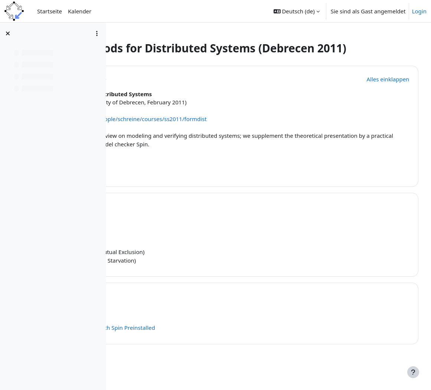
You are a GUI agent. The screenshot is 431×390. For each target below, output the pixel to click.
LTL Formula (166, 265)
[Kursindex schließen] (8, 33)
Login (419, 11)
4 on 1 (165, 248)
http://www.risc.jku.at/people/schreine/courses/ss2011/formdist (210, 132)
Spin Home (152, 332)
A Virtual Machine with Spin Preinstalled (190, 341)
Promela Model (158, 256)
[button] (296, 11)
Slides (146, 248)
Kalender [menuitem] (79, 11)
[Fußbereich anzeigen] (413, 372)
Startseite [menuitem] (49, 11)
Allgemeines (168, 91)
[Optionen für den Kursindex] (97, 33)
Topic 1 (158, 218)
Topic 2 (158, 308)
